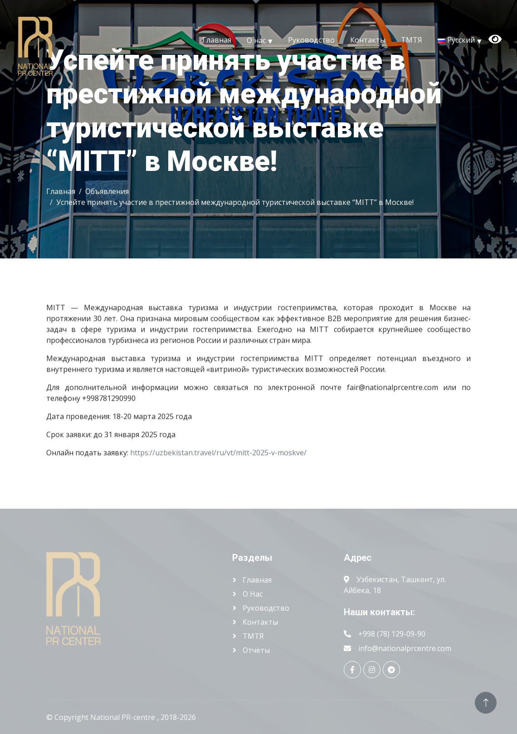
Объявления (107, 191)
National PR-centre (123, 717)
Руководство (311, 40)
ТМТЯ (411, 40)
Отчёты (255, 650)
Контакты (367, 40)
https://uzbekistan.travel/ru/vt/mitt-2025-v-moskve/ (218, 455)
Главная (216, 40)
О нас (256, 40)
